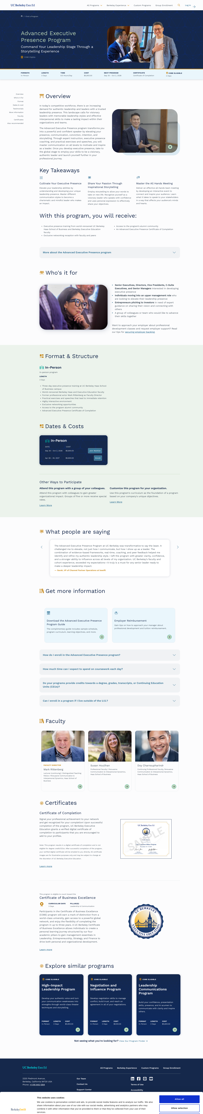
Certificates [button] (18, 120)
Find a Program (32, 16)
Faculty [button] (20, 116)
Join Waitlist (95, 451)
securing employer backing (140, 332)
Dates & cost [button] (18, 105)
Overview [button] (19, 94)
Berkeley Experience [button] (116, 5)
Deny (179, 1095)
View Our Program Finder (132, 1041)
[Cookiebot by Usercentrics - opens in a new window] (18, 1108)
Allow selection (179, 1087)
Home (22, 16)
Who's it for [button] (18, 98)
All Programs (106, 1068)
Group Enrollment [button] (164, 5)
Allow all (179, 1078)
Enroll (98, 458)
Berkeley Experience (127, 1068)
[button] (179, 5)
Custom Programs (150, 1068)
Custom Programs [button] (142, 5)
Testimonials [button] (18, 109)
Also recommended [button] (15, 123)
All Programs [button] (93, 5)
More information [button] (16, 112)
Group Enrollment (171, 1068)
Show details (148, 1108)
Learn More (45, 505)
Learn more (45, 866)
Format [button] (20, 101)
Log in (188, 5)
